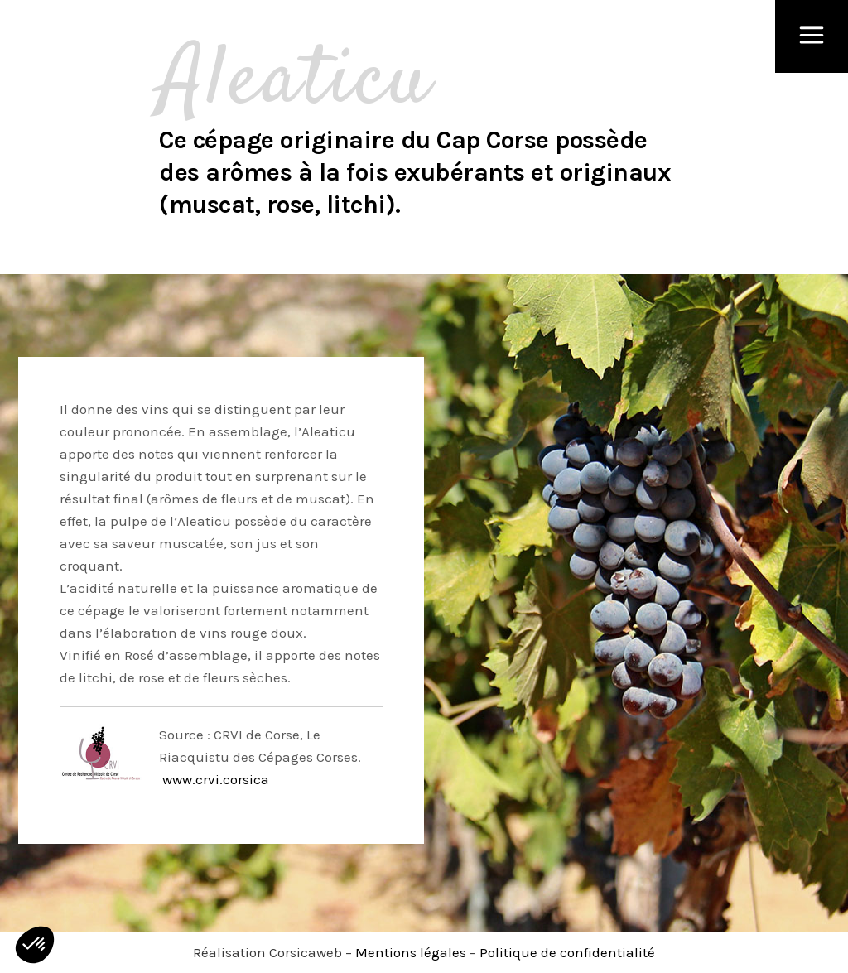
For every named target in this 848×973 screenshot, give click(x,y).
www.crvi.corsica (214, 779)
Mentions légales (410, 952)
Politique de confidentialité (567, 952)
